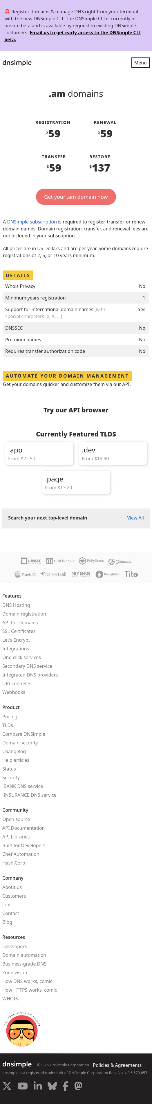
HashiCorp (13, 863)
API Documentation (23, 828)
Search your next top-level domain (47, 518)
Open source (16, 819)
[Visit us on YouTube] (22, 1086)
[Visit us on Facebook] (65, 1086)
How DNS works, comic (27, 981)
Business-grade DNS (24, 964)
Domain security (20, 742)
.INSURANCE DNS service (29, 795)
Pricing (9, 716)
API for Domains (20, 622)
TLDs (7, 725)
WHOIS (10, 998)
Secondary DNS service (27, 666)
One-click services (21, 657)
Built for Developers (24, 845)
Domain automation (24, 955)
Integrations (15, 648)
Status (9, 769)
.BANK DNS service (22, 786)
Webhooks (13, 692)
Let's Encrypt (16, 640)
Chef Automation (20, 854)
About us (12, 887)
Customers (14, 896)
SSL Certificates (19, 631)
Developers (14, 946)
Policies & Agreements (117, 1065)
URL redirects (16, 683)
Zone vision (14, 972)
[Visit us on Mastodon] (78, 1086)
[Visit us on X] (7, 1086)
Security (11, 777)
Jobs (7, 904)
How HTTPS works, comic (29, 990)
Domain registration (24, 614)
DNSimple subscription (32, 222)
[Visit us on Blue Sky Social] (52, 1086)
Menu (140, 62)
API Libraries (16, 837)
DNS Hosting (16, 605)
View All (135, 518)
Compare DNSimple (23, 734)
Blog (7, 922)
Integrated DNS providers (30, 675)
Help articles (15, 760)
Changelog (14, 751)
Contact (10, 913)
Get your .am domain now (76, 196)
